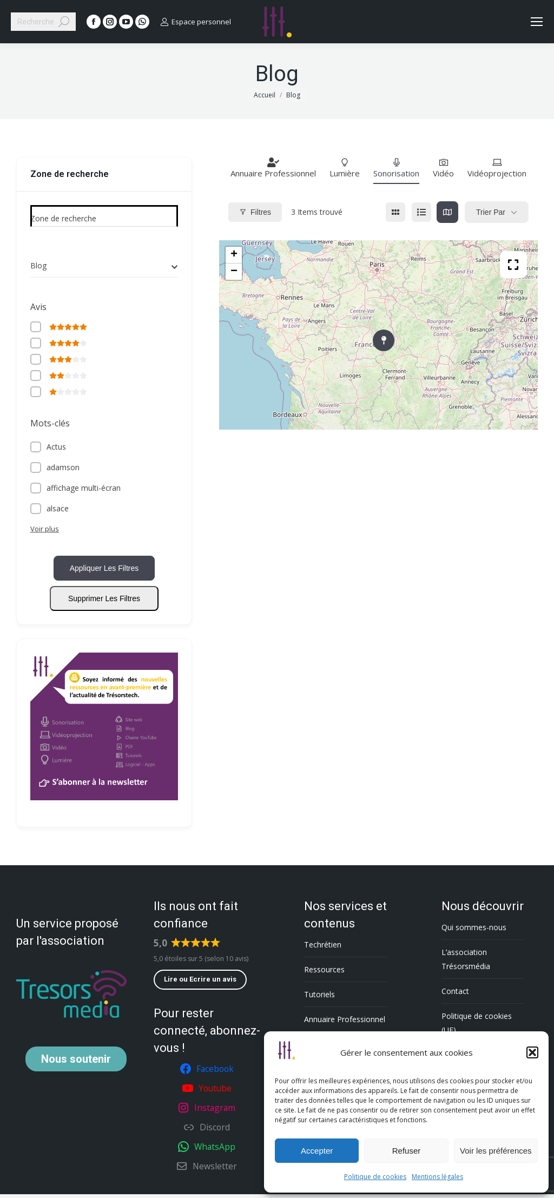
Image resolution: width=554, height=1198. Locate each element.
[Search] (43, 21)
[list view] (421, 212)
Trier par (490, 212)
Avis (38, 307)
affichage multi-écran (84, 489)
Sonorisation (396, 168)
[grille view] (395, 212)
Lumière (344, 168)
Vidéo (443, 168)
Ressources (324, 973)
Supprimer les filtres (104, 602)
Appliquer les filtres (104, 572)
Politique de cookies (375, 1176)
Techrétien (322, 948)
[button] (532, 1052)
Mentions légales (437, 1176)
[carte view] (447, 212)
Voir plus (44, 530)
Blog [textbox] (38, 265)
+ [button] (234, 255)
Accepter (317, 1150)
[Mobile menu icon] (536, 21)
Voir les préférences (496, 1150)
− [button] (234, 272)
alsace (58, 510)
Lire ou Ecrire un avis (200, 983)
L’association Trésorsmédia (465, 963)
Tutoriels (319, 998)
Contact (455, 995)
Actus (56, 448)
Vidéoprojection (496, 168)
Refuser (406, 1150)
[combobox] (104, 266)
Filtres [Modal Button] (255, 212)
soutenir (76, 1062)
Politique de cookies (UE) (476, 1027)
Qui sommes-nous (473, 931)
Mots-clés (50, 425)
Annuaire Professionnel (273, 168)
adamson (63, 469)
